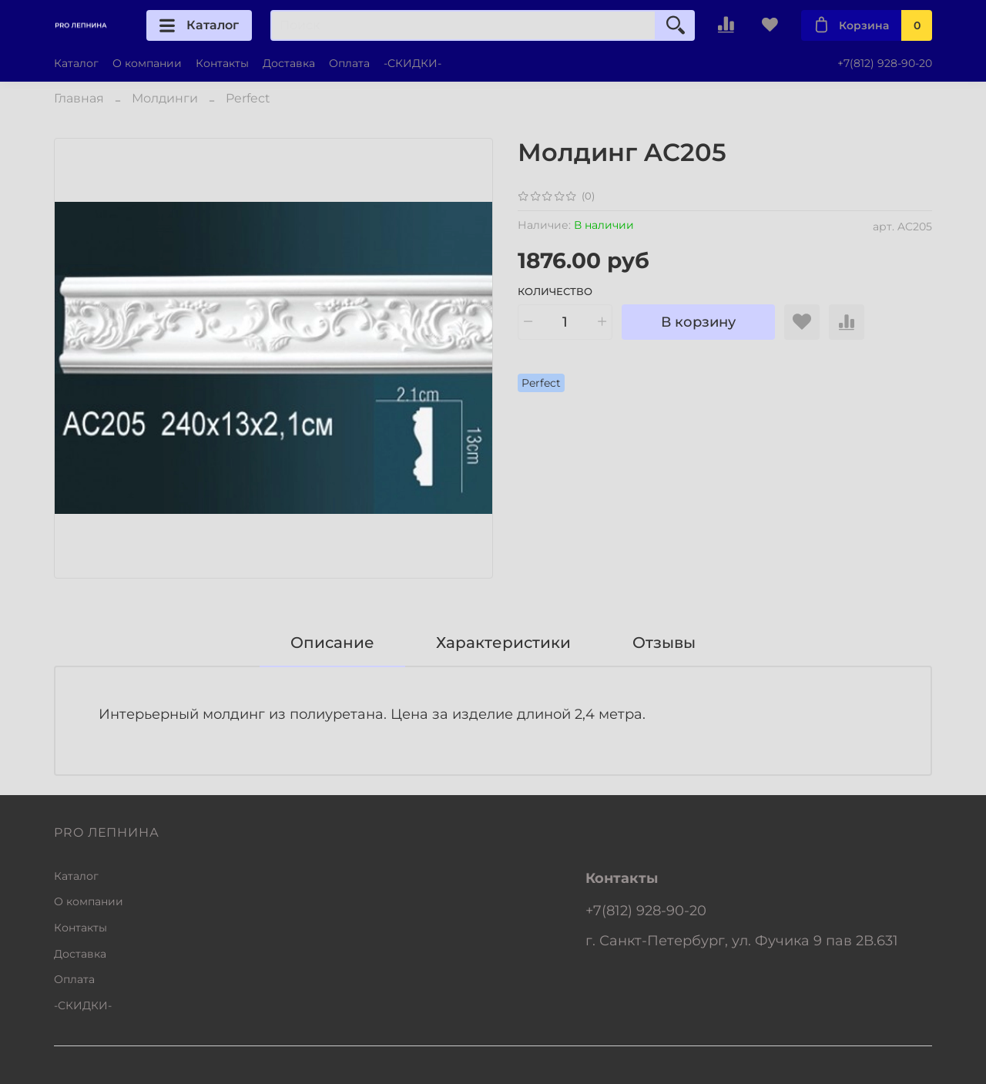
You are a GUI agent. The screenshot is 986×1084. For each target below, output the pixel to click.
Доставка (289, 63)
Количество (555, 291)
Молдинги (165, 98)
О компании (147, 63)
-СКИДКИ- (412, 63)
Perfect (248, 98)
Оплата (349, 63)
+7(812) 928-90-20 (884, 63)
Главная (79, 98)
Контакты (222, 63)
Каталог (199, 25)
